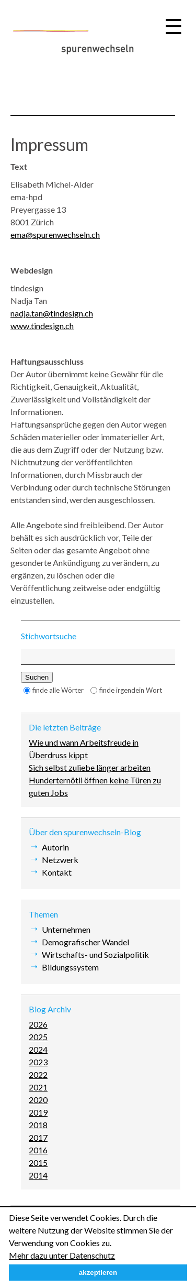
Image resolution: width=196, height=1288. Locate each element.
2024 (38, 1049)
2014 (38, 1175)
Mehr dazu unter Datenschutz (62, 1255)
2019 (38, 1112)
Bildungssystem (70, 967)
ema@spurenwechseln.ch (55, 234)
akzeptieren (98, 1272)
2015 (38, 1162)
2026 (38, 1024)
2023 (38, 1062)
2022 (38, 1074)
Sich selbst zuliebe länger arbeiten (90, 767)
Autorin (55, 847)
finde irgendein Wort (130, 690)
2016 (38, 1150)
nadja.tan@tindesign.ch (51, 313)
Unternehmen (66, 929)
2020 (38, 1100)
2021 (38, 1087)
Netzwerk (60, 860)
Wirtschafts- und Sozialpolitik (95, 954)
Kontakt (57, 872)
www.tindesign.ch (42, 326)
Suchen (37, 677)
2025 (38, 1037)
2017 (38, 1137)
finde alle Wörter (58, 690)
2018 (38, 1125)
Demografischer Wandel (85, 942)
